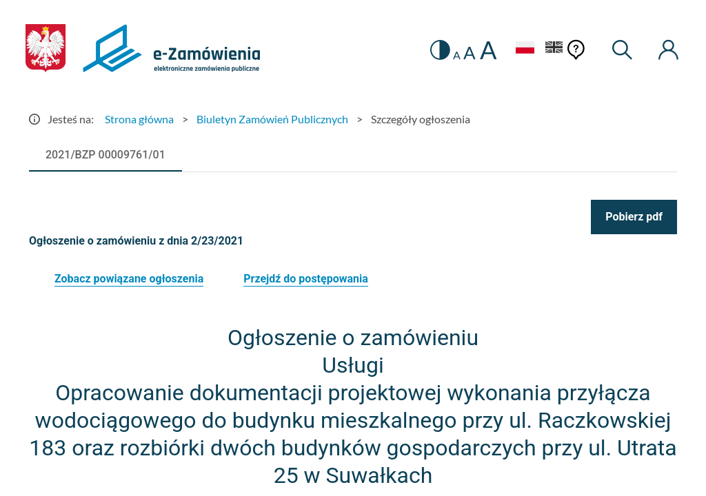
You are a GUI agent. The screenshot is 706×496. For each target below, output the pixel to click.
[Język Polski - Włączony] (525, 49)
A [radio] (457, 55)
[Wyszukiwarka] (623, 50)
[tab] (105, 155)
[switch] (440, 50)
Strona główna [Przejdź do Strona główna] (139, 118)
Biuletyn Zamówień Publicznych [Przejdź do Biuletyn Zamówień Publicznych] (272, 118)
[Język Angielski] (554, 49)
